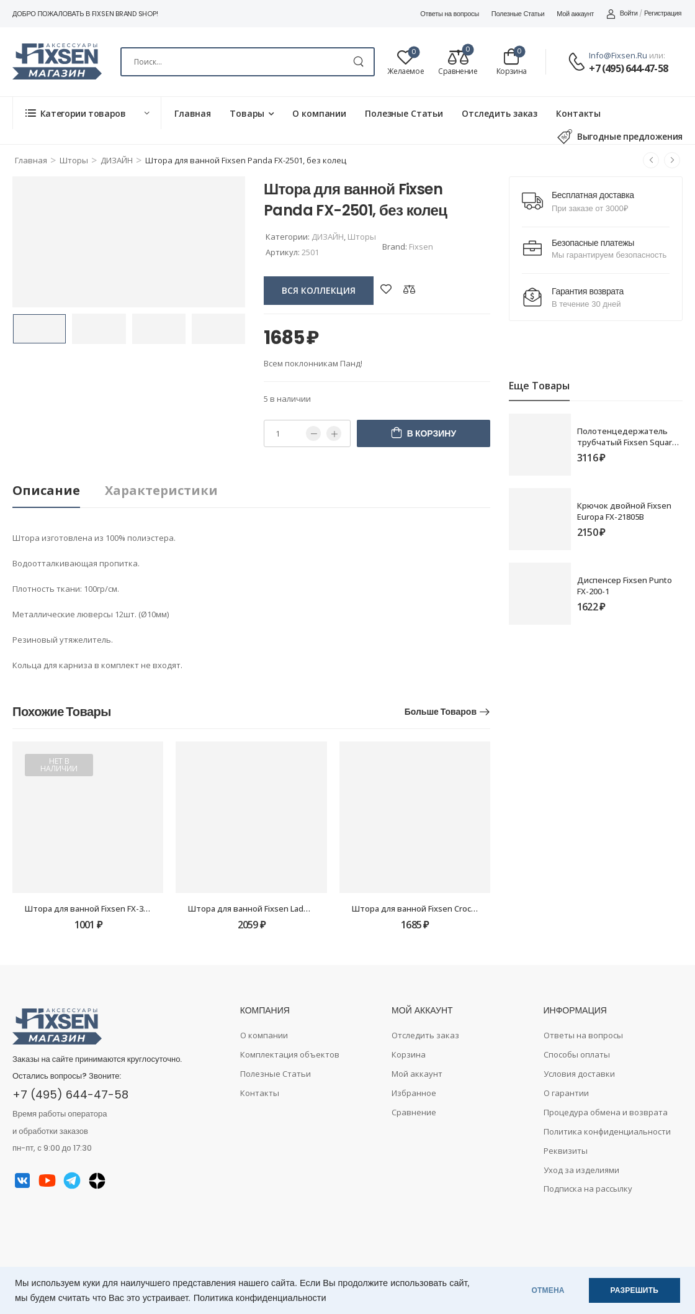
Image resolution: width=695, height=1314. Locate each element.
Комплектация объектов (289, 1054)
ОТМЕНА (548, 1290)
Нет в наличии (59, 765)
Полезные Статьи (517, 13)
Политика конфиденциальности (260, 1298)
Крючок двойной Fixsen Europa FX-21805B (624, 511)
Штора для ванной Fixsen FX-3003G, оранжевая (117, 908)
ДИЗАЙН (117, 160)
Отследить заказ (499, 113)
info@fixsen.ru (618, 55)
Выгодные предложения (620, 136)
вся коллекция (319, 290)
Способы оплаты (577, 1054)
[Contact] (578, 62)
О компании (319, 113)
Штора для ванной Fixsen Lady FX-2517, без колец (285, 908)
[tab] (58, 490)
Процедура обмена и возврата (606, 1112)
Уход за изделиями (581, 1170)
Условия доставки (579, 1073)
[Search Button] (358, 61)
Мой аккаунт (575, 13)
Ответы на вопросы (449, 13)
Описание (46, 490)
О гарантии (566, 1093)
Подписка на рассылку (588, 1188)
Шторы (74, 160)
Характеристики (161, 490)
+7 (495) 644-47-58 (628, 68)
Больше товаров (441, 711)
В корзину (431, 433)
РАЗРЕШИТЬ (634, 1290)
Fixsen (421, 246)
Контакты (578, 113)
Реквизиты (566, 1150)
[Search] (248, 61)
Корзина (409, 1054)
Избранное (414, 1093)
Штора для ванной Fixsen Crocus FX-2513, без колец (453, 908)
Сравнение (414, 1112)
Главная (192, 113)
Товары (247, 113)
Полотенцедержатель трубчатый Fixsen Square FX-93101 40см (627, 442)
